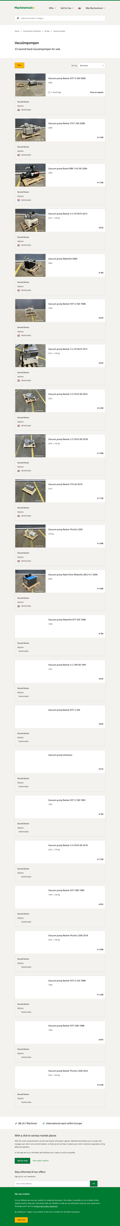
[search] (60, 18)
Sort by (74, 65)
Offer (51, 8)
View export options (41, 1160)
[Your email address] (52, 1184)
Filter (19, 65)
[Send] (93, 1184)
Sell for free (66, 8)
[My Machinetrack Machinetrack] (95, 8)
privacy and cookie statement (46, 1206)
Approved (21, 1220)
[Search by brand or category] (60, 18)
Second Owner (23, 101)
